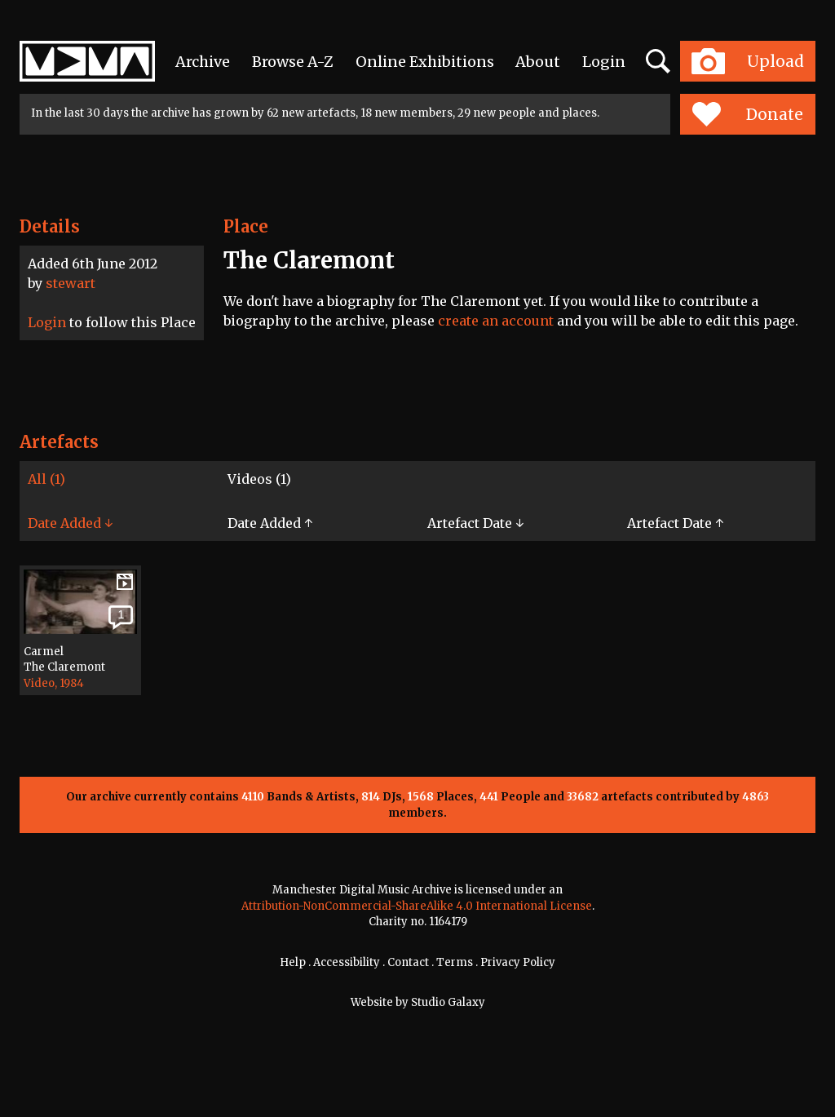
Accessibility (346, 962)
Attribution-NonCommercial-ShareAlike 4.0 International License (416, 906)
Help (293, 962)
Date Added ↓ (70, 523)
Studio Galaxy (448, 1002)
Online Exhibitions (425, 61)
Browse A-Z (293, 61)
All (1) (46, 479)
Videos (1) (259, 479)
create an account (496, 320)
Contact (408, 962)
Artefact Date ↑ (675, 523)
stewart (70, 283)
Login (603, 61)
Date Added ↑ (270, 523)
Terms (454, 962)
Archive (202, 61)
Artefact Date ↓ (475, 523)
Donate (747, 114)
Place (245, 226)
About (537, 61)
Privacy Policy (517, 962)
